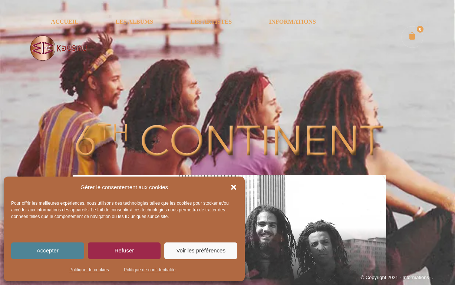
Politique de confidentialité (149, 269)
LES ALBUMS (134, 22)
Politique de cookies (89, 269)
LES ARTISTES (211, 22)
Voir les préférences (200, 250)
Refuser (124, 250)
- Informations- (415, 277)
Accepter (48, 250)
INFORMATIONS (292, 22)
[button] (233, 187)
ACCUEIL (65, 22)
